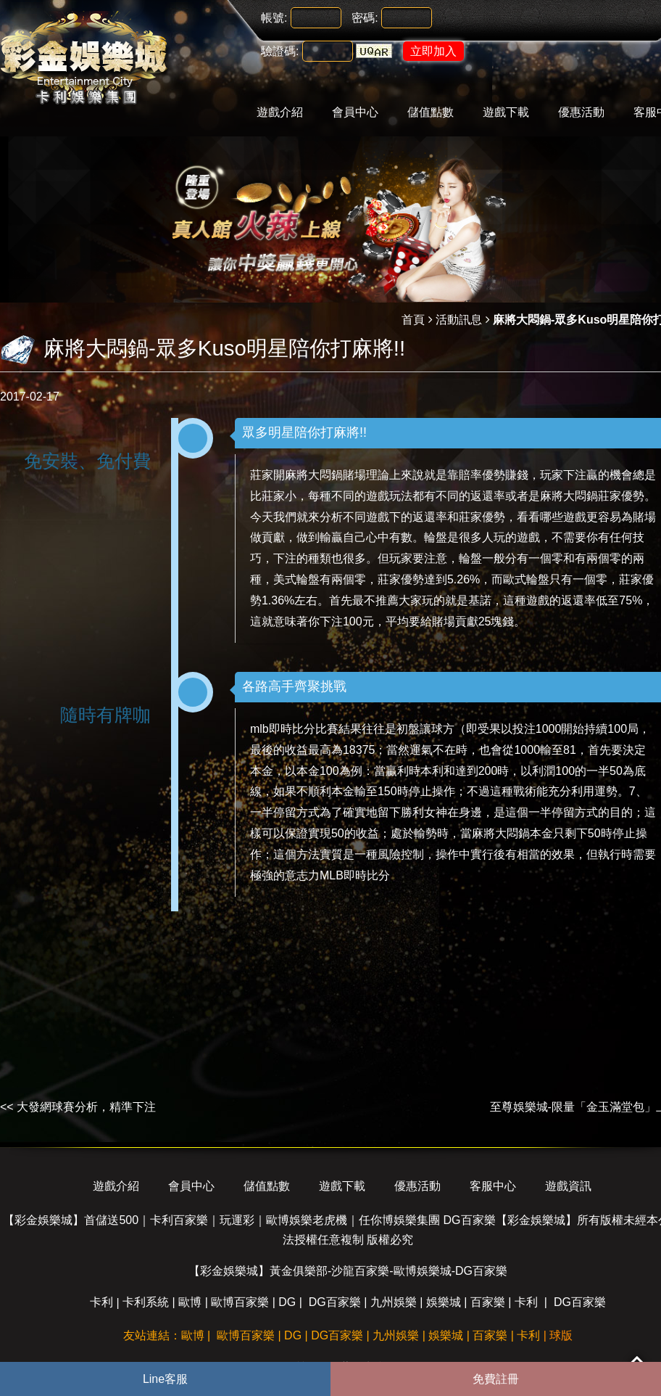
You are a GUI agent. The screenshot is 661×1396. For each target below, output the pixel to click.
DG (287, 1302)
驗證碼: (280, 51)
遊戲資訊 (568, 1186)
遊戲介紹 (280, 112)
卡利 (101, 1302)
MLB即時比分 (355, 875)
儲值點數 (430, 112)
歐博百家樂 (240, 1302)
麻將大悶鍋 (314, 475)
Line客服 (165, 1379)
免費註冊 (496, 1379)
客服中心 (493, 1186)
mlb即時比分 (282, 729)
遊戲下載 (506, 112)
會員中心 (355, 112)
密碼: (365, 18)
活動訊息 (459, 319)
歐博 (189, 1302)
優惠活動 (581, 112)
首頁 (413, 319)
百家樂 (487, 1302)
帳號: (274, 18)
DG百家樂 (335, 1302)
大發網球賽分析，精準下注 (86, 1107)
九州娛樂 (393, 1302)
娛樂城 (443, 1302)
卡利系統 (145, 1302)
